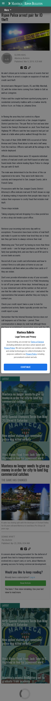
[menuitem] (8, 10)
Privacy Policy (9, 348)
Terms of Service (37, 342)
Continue (25, 367)
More (8, 10)
